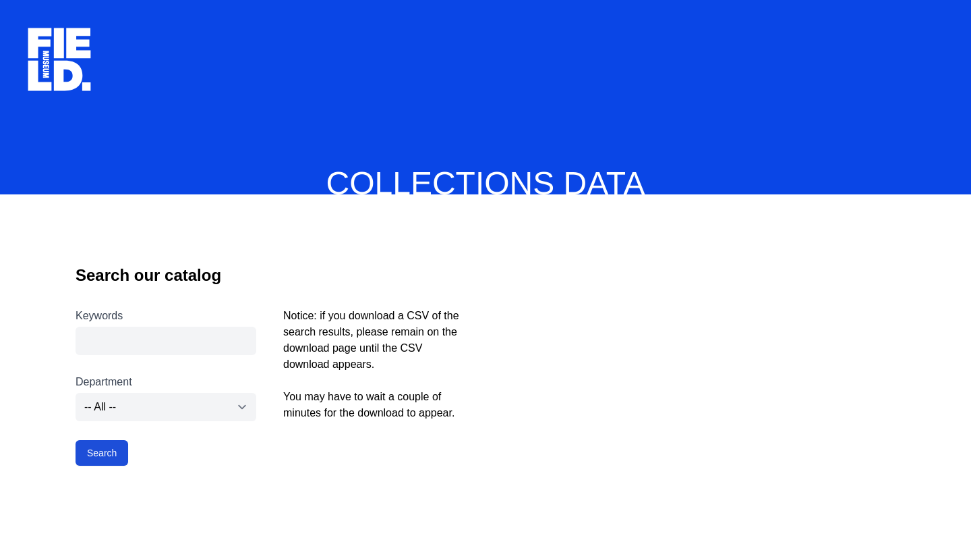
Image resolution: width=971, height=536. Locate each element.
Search (102, 453)
